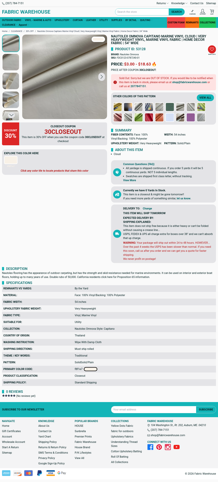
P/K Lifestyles (83, 452)
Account (7, 436)
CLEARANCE (9, 25)
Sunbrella (80, 431)
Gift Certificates (11, 431)
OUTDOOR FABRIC (12, 20)
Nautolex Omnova (129, 54)
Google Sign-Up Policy (51, 463)
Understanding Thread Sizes (124, 444)
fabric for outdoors (122, 431)
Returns (163, 3)
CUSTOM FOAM (176, 22)
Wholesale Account (13, 442)
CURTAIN (79, 20)
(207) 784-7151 (13, 3)
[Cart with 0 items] (212, 12)
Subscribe (206, 409)
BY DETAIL (132, 20)
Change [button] (147, 208)
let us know (184, 198)
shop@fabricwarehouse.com (189, 82)
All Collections (119, 462)
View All (205, 97)
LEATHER (92, 20)
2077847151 (138, 86)
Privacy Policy (46, 458)
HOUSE (79, 425)
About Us (43, 425)
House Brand (82, 447)
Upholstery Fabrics (122, 436)
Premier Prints (83, 436)
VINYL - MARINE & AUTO (39, 20)
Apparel (24, 25)
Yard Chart (44, 436)
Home (5, 425)
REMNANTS (192, 22)
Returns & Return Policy (52, 447)
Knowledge (179, 3)
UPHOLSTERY (63, 20)
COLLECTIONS (207, 22)
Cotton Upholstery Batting (126, 451)
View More (129, 180)
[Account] (202, 12)
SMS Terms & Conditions (53, 452)
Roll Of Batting (119, 456)
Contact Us (197, 3)
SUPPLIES (117, 20)
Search (176, 11)
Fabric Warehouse (85, 442)
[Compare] (192, 12)
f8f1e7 (86, 369)
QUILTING (146, 20)
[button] (101, 77)
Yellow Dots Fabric (122, 425)
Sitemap (211, 3)
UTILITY (104, 20)
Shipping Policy (47, 442)
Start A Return (10, 447)
